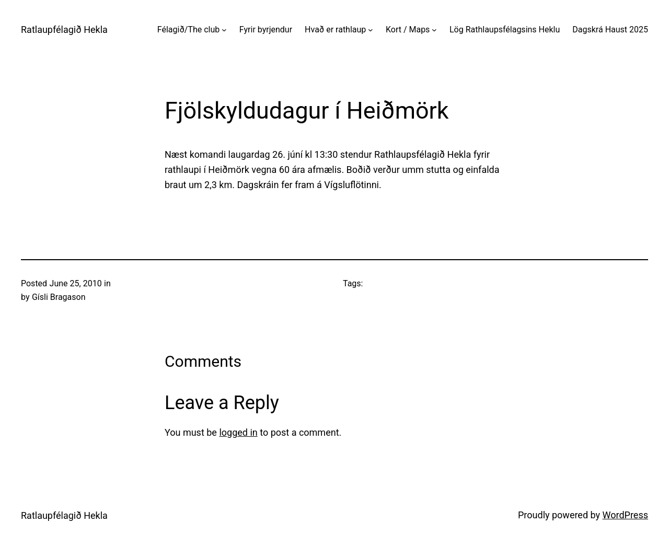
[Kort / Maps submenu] (434, 29)
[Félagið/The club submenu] (224, 29)
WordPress (625, 514)
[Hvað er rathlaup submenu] (370, 29)
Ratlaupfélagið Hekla (64, 29)
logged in (238, 432)
